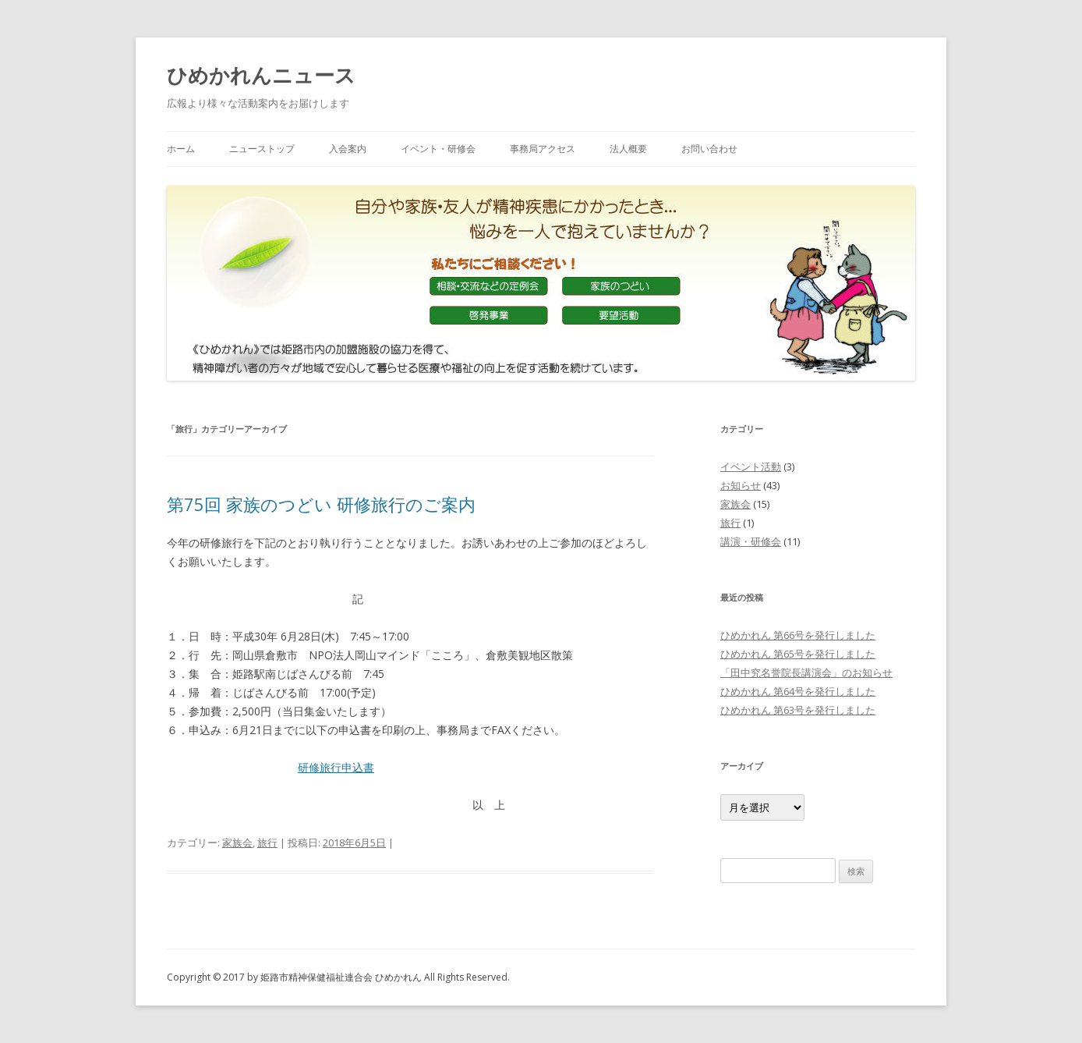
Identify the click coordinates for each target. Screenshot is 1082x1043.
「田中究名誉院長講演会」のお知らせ (806, 672)
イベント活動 (750, 466)
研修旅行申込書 (336, 767)
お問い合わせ (709, 148)
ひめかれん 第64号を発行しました (797, 691)
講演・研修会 (750, 541)
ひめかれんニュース (261, 75)
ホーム (181, 148)
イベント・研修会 (438, 148)
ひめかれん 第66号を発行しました (797, 635)
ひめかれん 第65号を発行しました (797, 654)
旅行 (267, 842)
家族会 (237, 842)
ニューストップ (262, 148)
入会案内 (347, 148)
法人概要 (628, 148)
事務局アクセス (542, 148)
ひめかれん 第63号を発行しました (797, 710)
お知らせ (740, 485)
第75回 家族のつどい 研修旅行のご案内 (321, 504)
